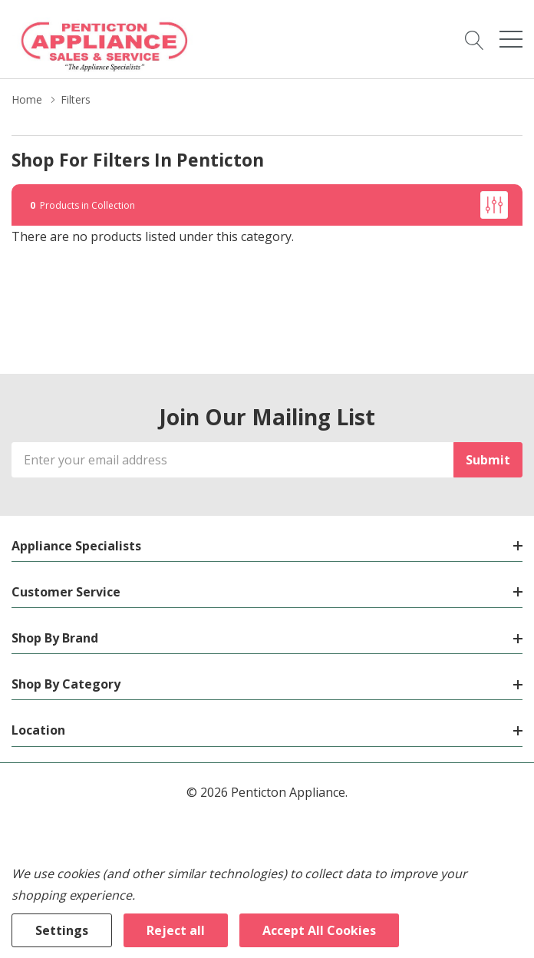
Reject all (176, 930)
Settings (61, 930)
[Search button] (474, 39)
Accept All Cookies (319, 930)
